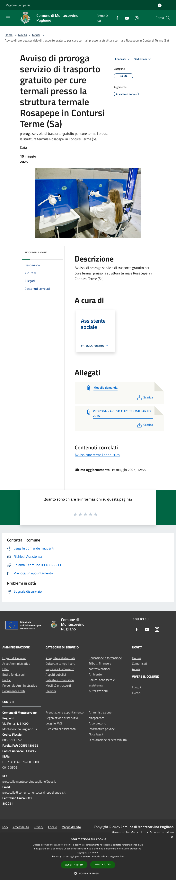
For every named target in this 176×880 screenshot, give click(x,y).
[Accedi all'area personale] (160, 5)
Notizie (136, 658)
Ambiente (95, 674)
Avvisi (36, 35)
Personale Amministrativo (19, 685)
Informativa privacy (102, 728)
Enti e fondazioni (13, 674)
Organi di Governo (14, 658)
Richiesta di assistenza (61, 728)
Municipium (138, 832)
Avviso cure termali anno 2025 (97, 454)
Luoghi (136, 687)
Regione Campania (18, 5)
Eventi (136, 692)
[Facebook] (115, 18)
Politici (6, 680)
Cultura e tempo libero (60, 663)
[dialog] (88, 856)
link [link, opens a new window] (122, 856)
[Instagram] (135, 18)
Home (9, 35)
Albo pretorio (97, 723)
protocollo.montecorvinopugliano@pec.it (29, 781)
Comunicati (139, 663)
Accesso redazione (161, 832)
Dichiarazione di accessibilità (108, 739)
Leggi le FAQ (54, 723)
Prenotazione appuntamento (65, 712)
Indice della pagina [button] (36, 252)
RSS (5, 827)
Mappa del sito (71, 827)
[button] (88, 873)
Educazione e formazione (105, 657)
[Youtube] (125, 18)
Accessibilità (21, 827)
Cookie (52, 827)
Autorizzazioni (98, 690)
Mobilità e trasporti (58, 685)
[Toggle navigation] (7, 17)
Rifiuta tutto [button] (103, 864)
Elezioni (51, 691)
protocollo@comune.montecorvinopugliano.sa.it (34, 792)
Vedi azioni (143, 59)
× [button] (171, 837)
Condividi (123, 59)
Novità (22, 35)
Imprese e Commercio (60, 669)
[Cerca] (167, 18)
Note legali (96, 734)
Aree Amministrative (16, 663)
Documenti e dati (13, 691)
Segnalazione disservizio (62, 717)
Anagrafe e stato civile (60, 658)
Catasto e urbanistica (60, 680)
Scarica (144, 397)
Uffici (5, 669)
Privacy (38, 827)
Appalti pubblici (56, 674)
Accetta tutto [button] (74, 864)
